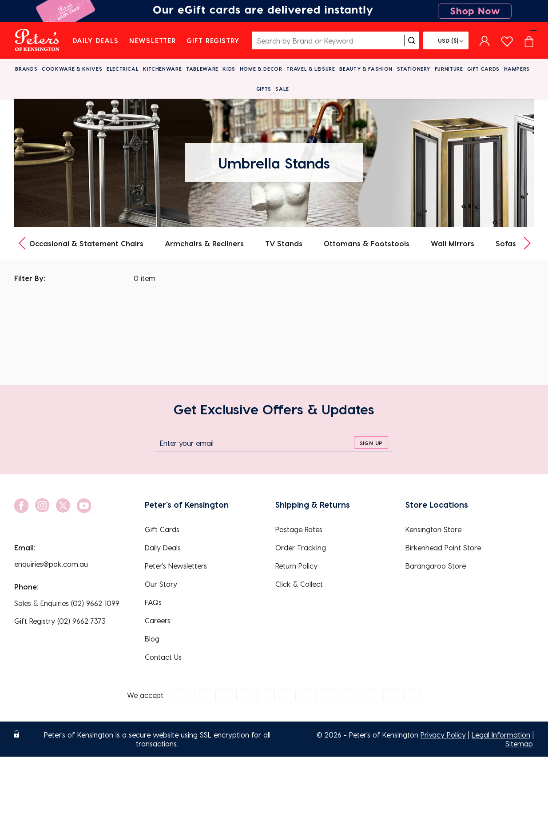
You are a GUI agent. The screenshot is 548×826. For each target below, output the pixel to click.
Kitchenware (162, 69)
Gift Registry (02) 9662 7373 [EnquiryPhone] (60, 621)
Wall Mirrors (452, 243)
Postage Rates (298, 529)
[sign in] (485, 40)
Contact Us (163, 657)
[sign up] (371, 442)
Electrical (123, 69)
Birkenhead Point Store (443, 547)
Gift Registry (213, 40)
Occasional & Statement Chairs (86, 243)
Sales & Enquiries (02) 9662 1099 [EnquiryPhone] (66, 603)
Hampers (517, 69)
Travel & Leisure (310, 69)
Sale (282, 89)
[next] (524, 243)
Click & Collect (299, 584)
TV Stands (283, 243)
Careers (158, 620)
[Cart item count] (529, 40)
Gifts (263, 89)
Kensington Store (433, 529)
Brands (26, 69)
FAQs (153, 602)
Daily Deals (95, 40)
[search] (412, 40)
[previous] (24, 243)
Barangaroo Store (435, 565)
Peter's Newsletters (176, 565)
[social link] (21, 505)
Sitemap (518, 743)
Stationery (414, 69)
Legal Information (501, 734)
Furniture (449, 69)
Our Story (161, 584)
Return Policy (296, 565)
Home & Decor (261, 69)
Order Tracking (300, 547)
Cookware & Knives (72, 69)
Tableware (202, 69)
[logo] (37, 40)
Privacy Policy (443, 734)
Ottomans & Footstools (366, 243)
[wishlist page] (507, 40)
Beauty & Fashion (366, 69)
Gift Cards (483, 69)
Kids (228, 69)
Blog (152, 638)
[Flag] (446, 40)
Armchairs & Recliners (204, 243)
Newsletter (152, 40)
